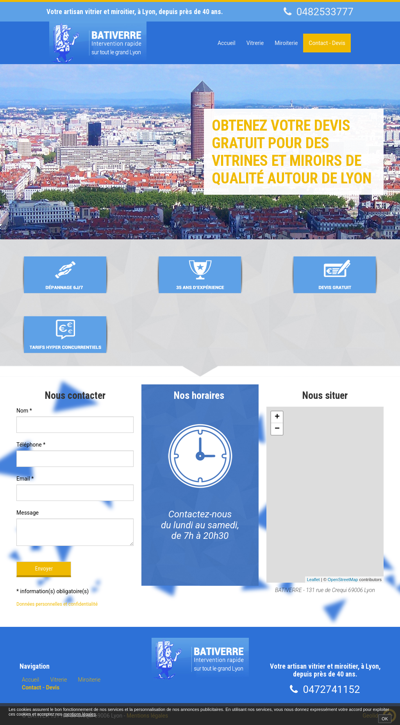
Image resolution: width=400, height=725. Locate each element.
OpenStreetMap (343, 579)
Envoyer (44, 568)
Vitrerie (255, 43)
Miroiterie (286, 43)
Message (27, 513)
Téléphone (30, 444)
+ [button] (277, 417)
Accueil (227, 43)
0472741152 (331, 689)
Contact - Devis (327, 43)
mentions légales (80, 714)
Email (25, 479)
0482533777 (325, 12)
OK (385, 718)
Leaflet (313, 579)
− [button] (277, 429)
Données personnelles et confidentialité (57, 604)
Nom (24, 410)
